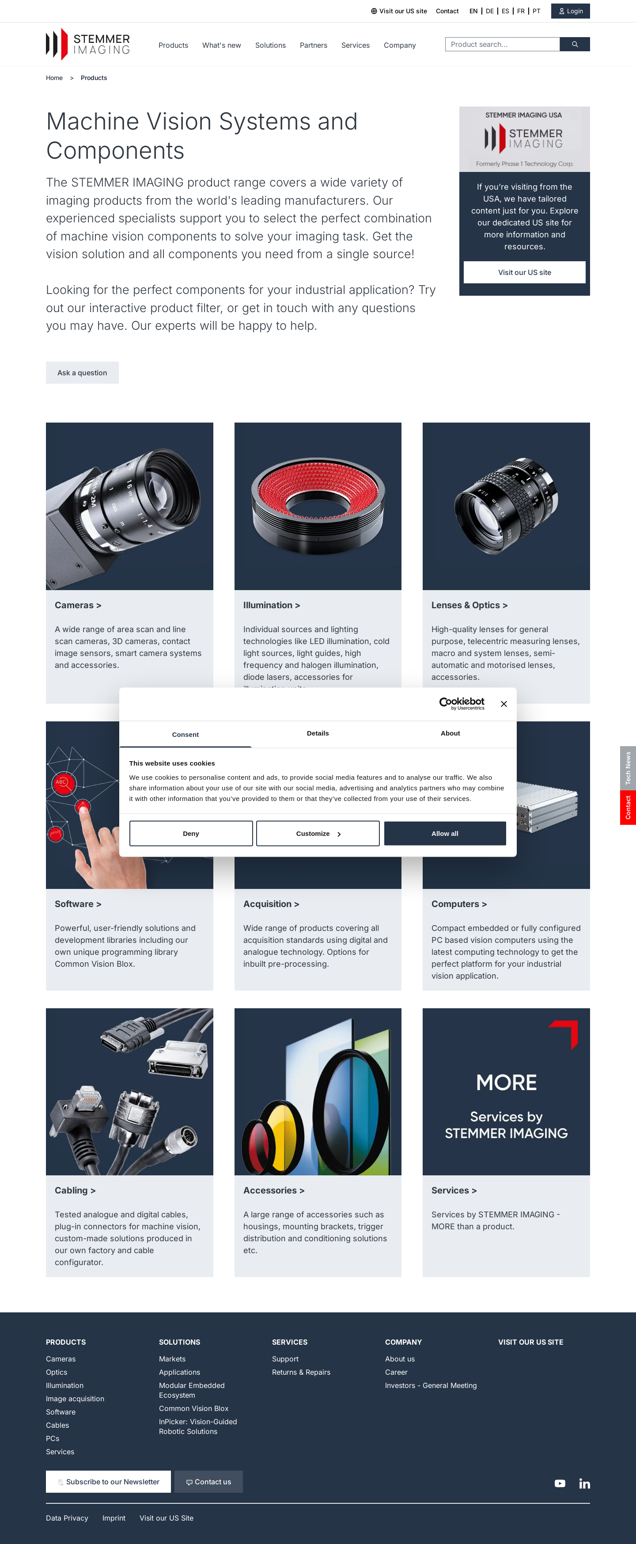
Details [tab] (318, 732)
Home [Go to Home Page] (54, 77)
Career (396, 1372)
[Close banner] (504, 704)
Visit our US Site (531, 1342)
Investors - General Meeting (431, 1385)
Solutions (270, 45)
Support (285, 1358)
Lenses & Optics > (470, 605)
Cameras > (78, 605)
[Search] (575, 44)
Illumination (64, 1385)
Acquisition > (271, 904)
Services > (454, 1190)
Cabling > (75, 1190)
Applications (179, 1372)
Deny (191, 833)
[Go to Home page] (87, 44)
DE (490, 11)
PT (537, 11)
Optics (56, 1372)
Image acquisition (75, 1398)
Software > (78, 904)
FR (521, 11)
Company (400, 45)
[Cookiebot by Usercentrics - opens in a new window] (446, 704)
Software (61, 1411)
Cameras (61, 1358)
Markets (172, 1358)
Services (355, 45)
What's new (221, 45)
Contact (447, 11)
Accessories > (274, 1190)
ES (505, 11)
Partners (313, 45)
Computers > (460, 904)
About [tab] (450, 732)
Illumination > (272, 605)
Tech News (628, 768)
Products (173, 45)
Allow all (445, 833)
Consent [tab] (185, 734)
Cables (57, 1425)
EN (473, 11)
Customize (318, 833)
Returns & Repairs (301, 1372)
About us (400, 1358)
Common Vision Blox (194, 1408)
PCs (52, 1438)
